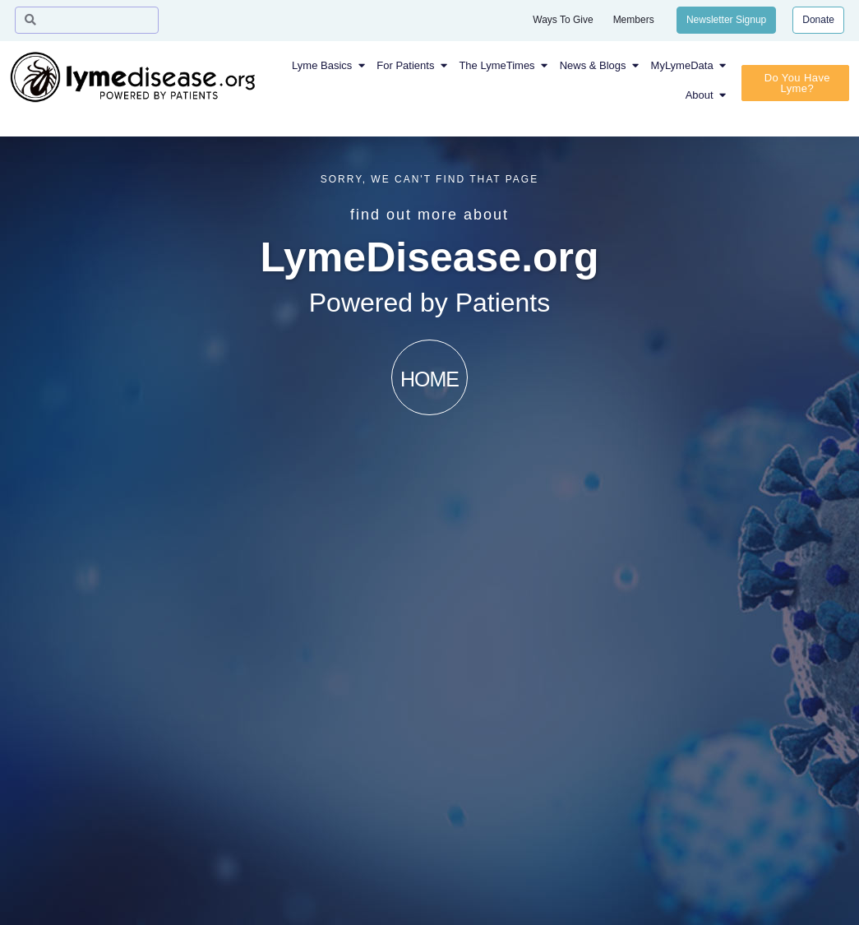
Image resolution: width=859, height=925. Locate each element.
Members (633, 19)
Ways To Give (563, 19)
